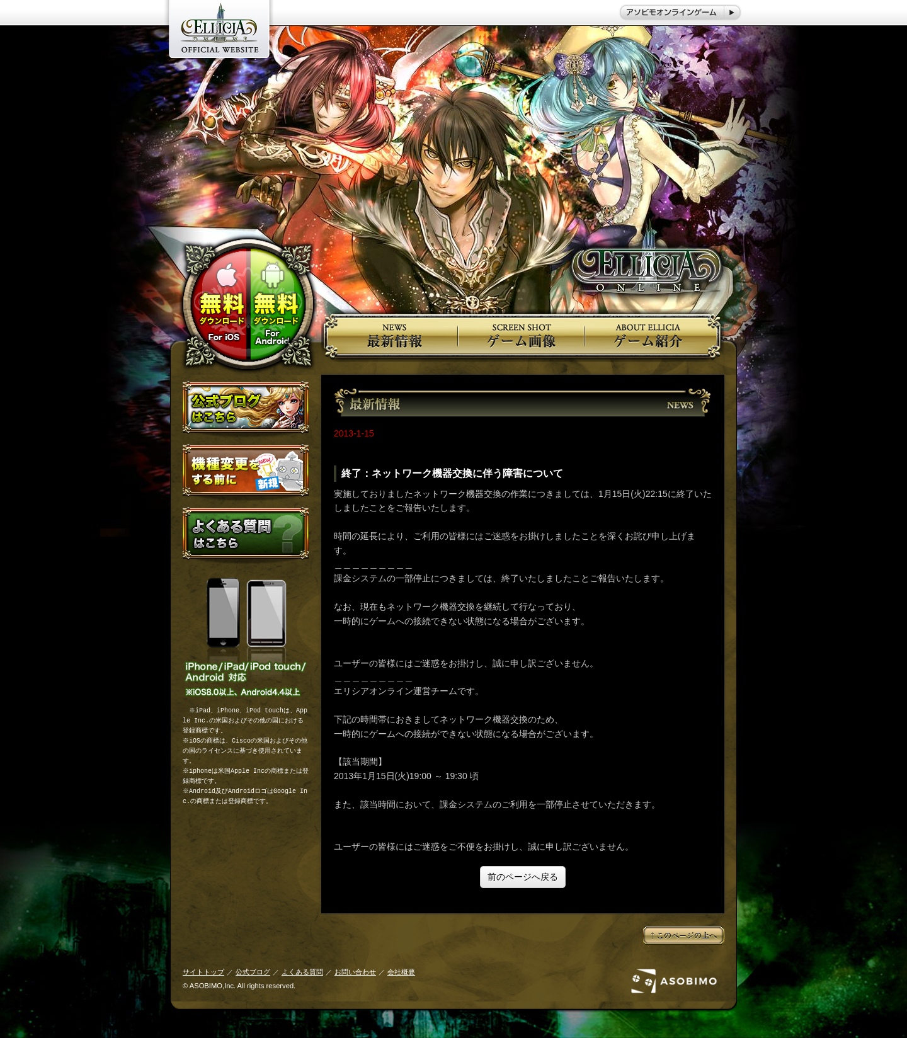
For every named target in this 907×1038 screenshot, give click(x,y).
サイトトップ (203, 972)
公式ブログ (253, 972)
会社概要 (401, 972)
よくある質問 (302, 972)
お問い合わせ (355, 972)
